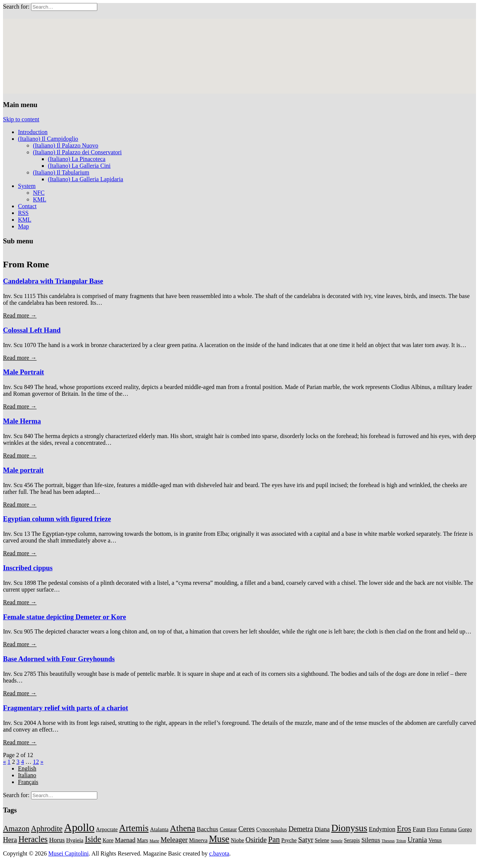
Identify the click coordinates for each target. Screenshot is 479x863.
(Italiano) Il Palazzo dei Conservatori (77, 152)
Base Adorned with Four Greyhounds (59, 659)
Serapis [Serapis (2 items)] (352, 840)
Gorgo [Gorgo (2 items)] (465, 829)
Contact (27, 206)
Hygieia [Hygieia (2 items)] (74, 840)
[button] (267, 82)
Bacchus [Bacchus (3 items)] (208, 829)
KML (39, 199)
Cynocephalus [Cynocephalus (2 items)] (271, 829)
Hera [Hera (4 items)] (10, 840)
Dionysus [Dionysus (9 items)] (349, 828)
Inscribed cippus (28, 568)
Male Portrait (23, 372)
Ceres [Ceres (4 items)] (246, 829)
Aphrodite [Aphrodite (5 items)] (46, 828)
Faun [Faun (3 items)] (419, 829)
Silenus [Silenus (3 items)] (370, 840)
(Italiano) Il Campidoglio (48, 139)
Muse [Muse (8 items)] (219, 839)
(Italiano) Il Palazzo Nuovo (65, 145)
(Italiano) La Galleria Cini (79, 165)
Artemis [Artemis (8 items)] (134, 828)
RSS (23, 213)
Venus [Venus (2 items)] (435, 840)
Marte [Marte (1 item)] (154, 841)
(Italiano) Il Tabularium (61, 172)
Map (23, 226)
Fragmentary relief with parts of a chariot (65, 708)
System (27, 186)
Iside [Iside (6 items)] (93, 839)
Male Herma (22, 421)
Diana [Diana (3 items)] (322, 829)
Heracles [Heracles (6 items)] (33, 839)
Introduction (33, 132)
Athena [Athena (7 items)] (182, 828)
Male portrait (23, 470)
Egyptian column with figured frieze (57, 519)
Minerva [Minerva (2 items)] (198, 840)
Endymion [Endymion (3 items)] (382, 829)
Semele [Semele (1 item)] (336, 841)
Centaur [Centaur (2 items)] (228, 829)
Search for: (16, 6)
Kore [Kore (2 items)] (108, 840)
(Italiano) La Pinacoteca (77, 159)
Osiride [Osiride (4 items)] (255, 840)
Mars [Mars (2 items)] (142, 840)
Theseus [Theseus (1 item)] (388, 841)
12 (36, 762)
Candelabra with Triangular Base (53, 281)
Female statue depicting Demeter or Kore (64, 617)
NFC (39, 192)
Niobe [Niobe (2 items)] (237, 840)
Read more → (20, 315)
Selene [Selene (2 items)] (322, 840)
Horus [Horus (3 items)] (57, 840)
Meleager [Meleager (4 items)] (174, 840)
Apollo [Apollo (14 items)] (79, 827)
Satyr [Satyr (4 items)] (305, 840)
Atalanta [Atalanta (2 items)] (159, 829)
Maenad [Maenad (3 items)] (125, 840)
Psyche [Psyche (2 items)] (289, 840)
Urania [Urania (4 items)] (417, 840)
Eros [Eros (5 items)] (404, 828)
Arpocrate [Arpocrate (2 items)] (107, 829)
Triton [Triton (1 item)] (401, 841)
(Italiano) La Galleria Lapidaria (85, 179)
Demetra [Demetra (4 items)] (301, 829)
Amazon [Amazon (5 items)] (16, 828)
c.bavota (219, 853)
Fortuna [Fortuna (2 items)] (448, 829)
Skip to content (21, 119)
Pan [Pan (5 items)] (274, 839)
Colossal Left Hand (32, 330)
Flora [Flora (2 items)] (433, 829)
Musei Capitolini (68, 853)
